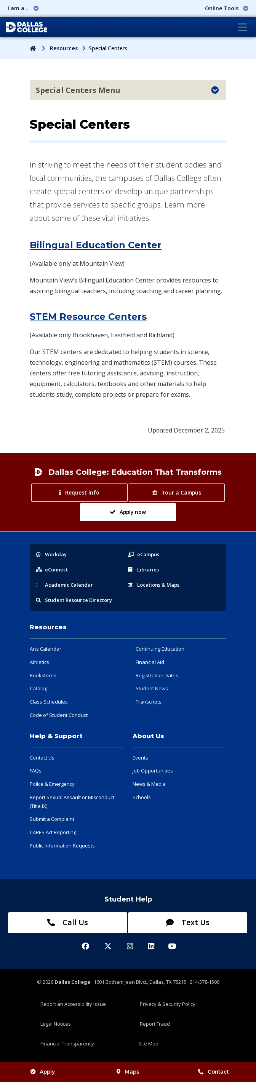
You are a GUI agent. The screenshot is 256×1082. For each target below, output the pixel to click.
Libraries (143, 569)
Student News (152, 688)
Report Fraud (155, 1023)
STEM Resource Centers (88, 316)
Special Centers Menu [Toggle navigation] (127, 90)
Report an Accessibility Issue (73, 1004)
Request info (79, 492)
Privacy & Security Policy (167, 1004)
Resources (64, 48)
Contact (213, 1072)
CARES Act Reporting (53, 832)
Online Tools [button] (226, 8)
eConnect (52, 569)
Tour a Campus (176, 492)
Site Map (148, 1043)
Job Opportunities (153, 770)
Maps (128, 1072)
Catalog (38, 688)
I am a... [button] (23, 8)
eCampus (143, 554)
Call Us (67, 922)
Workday (51, 554)
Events (140, 757)
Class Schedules (49, 701)
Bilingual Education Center (96, 245)
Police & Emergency (52, 783)
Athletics (39, 662)
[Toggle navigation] (242, 27)
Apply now (128, 511)
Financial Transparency (67, 1043)
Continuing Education (160, 648)
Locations (153, 584)
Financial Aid (150, 662)
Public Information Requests (62, 845)
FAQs (36, 770)
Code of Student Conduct (59, 715)
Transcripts (149, 701)
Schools (142, 797)
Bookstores (43, 675)
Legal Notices (55, 1023)
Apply (42, 1072)
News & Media (149, 783)
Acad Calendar (64, 584)
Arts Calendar (45, 648)
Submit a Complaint (52, 818)
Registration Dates (157, 675)
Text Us (188, 922)
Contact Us (42, 757)
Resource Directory (74, 600)
